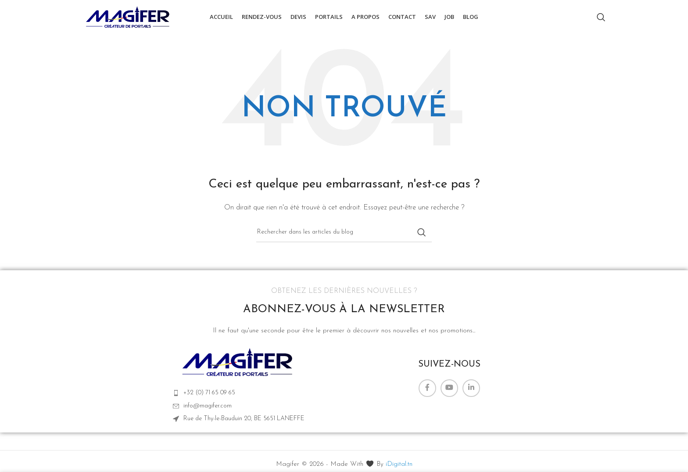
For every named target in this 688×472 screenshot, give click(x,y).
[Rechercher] (601, 19)
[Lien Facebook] (427, 391)
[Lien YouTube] (449, 391)
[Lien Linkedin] (471, 391)
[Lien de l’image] (238, 365)
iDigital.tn (399, 468)
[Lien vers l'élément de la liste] (239, 396)
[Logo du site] (128, 18)
